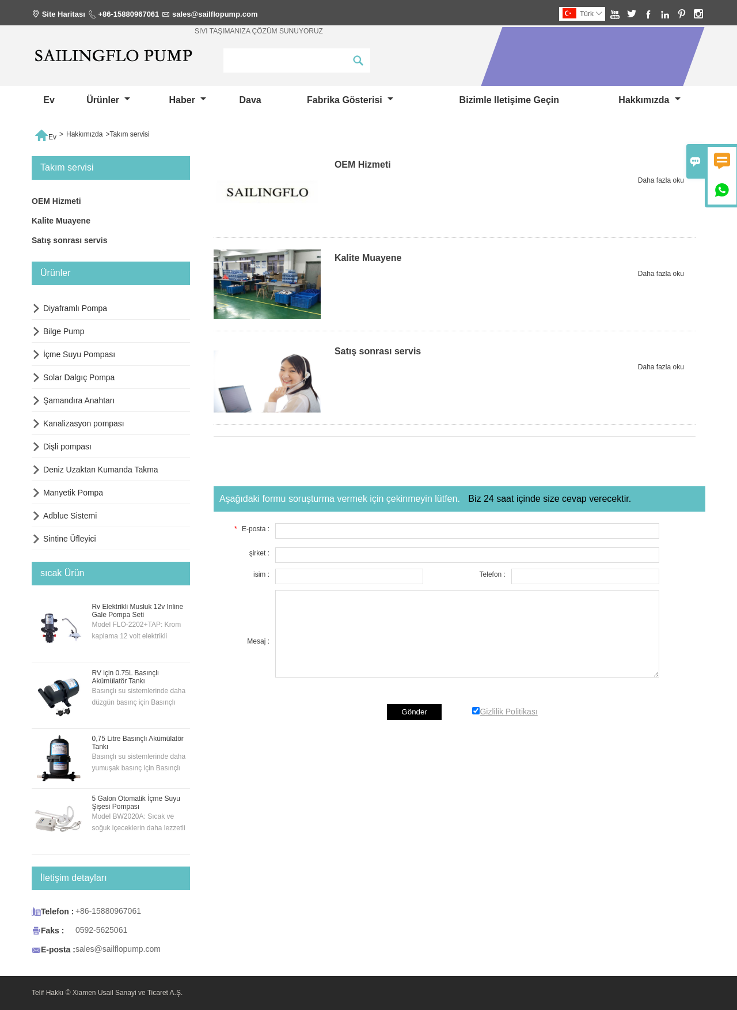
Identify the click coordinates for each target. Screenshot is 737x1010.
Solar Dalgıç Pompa (79, 377)
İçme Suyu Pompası (79, 354)
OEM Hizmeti (56, 201)
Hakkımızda (649, 100)
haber (188, 100)
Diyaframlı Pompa (75, 308)
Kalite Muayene (61, 220)
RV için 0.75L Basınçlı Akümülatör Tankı (125, 677)
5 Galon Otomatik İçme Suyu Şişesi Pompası (136, 803)
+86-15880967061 (128, 14)
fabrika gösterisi (350, 100)
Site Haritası (63, 14)
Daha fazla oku (661, 180)
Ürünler (108, 100)
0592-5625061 (101, 930)
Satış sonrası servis (70, 240)
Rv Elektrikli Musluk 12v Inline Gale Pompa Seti (137, 611)
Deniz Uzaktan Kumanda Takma (100, 469)
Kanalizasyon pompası (83, 423)
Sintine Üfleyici (69, 538)
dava (250, 100)
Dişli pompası (67, 446)
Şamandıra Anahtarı (79, 400)
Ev (49, 100)
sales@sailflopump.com (215, 14)
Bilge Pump (64, 331)
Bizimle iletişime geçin (509, 100)
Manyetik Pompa (73, 492)
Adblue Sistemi (70, 515)
